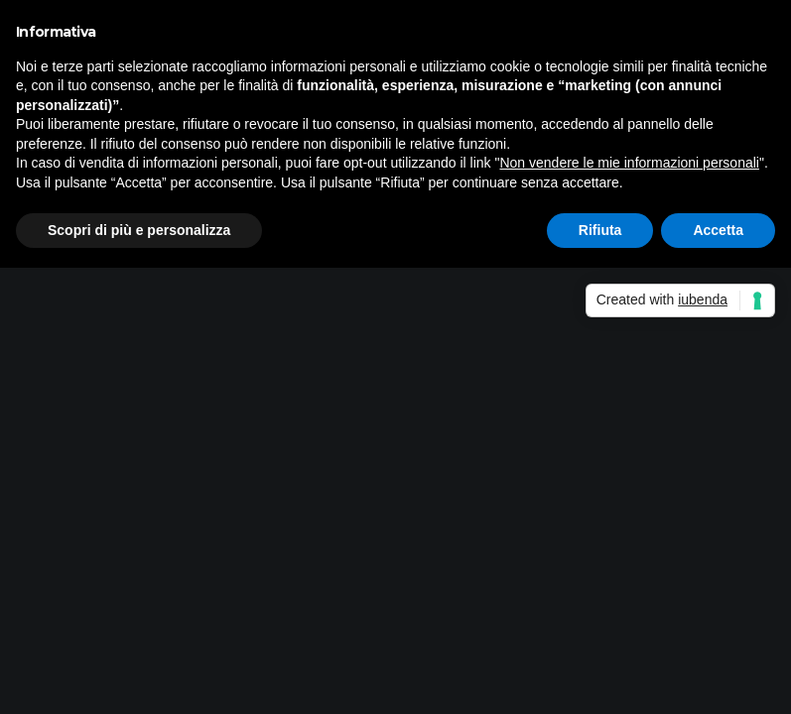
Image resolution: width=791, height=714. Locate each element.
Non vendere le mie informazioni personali (628, 163)
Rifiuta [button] (600, 230)
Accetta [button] (718, 230)
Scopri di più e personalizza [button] (139, 230)
